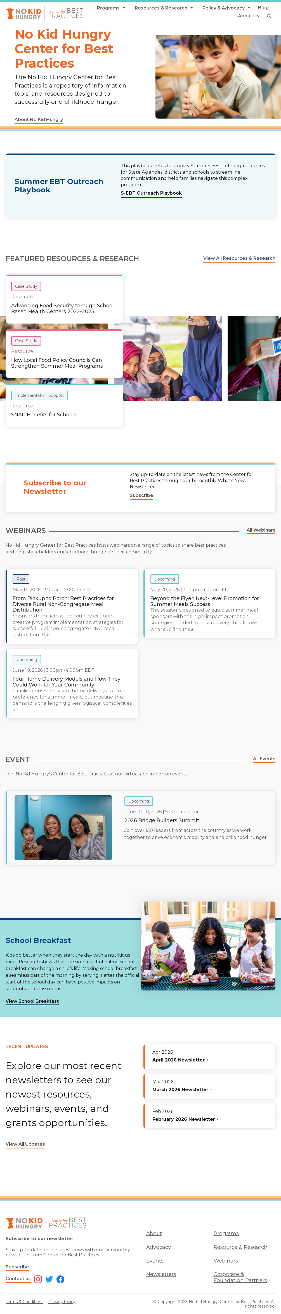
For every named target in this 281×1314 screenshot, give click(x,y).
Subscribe (17, 1267)
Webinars (226, 1261)
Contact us (18, 1278)
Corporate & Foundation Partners (240, 1277)
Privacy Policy (61, 1301)
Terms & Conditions (24, 1301)
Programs (226, 1233)
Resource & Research (241, 1247)
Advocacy (158, 1247)
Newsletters (161, 1274)
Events (155, 1261)
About (154, 1233)
